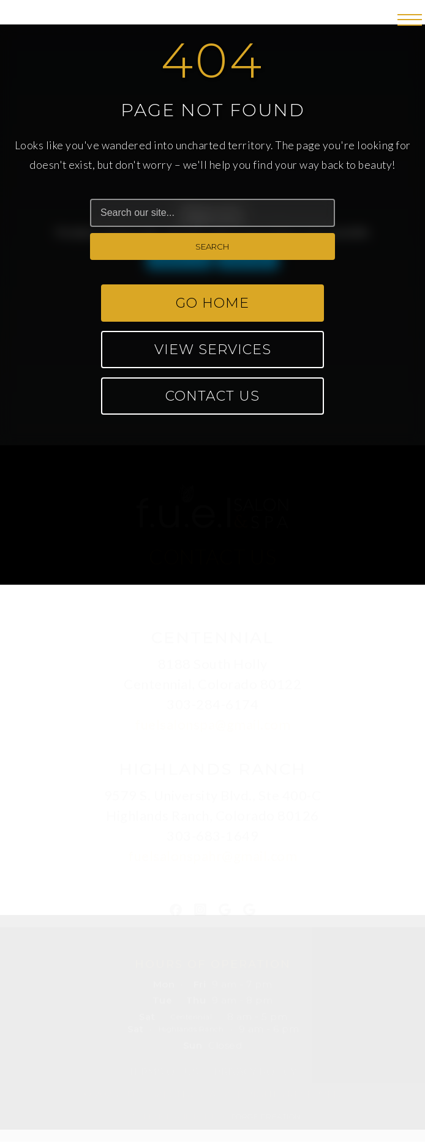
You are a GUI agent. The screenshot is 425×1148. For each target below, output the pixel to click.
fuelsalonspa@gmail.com (212, 722)
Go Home (212, 303)
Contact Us (212, 396)
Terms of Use (167, 1070)
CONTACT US (212, 555)
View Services (212, 349)
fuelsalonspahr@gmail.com (212, 854)
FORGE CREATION (266, 1114)
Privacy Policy (255, 1070)
